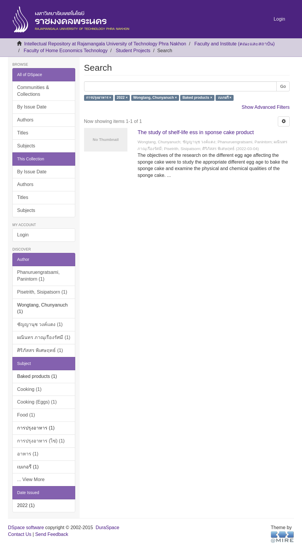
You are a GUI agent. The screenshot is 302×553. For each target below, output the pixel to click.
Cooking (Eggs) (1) (37, 401)
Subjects (26, 145)
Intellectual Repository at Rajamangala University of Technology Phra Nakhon (105, 43)
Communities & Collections (33, 91)
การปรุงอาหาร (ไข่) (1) (41, 440)
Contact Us (19, 534)
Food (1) (26, 414)
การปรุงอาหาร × (98, 98)
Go (283, 86)
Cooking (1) (29, 389)
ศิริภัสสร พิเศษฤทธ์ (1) (40, 350)
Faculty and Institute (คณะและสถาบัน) (234, 43)
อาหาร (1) (27, 453)
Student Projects (133, 50)
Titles (22, 132)
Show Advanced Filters (266, 107)
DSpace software (26, 527)
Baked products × (197, 98)
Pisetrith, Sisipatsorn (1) (42, 291)
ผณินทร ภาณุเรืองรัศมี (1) (43, 337)
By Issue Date (32, 106)
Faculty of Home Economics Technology (65, 50)
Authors (25, 119)
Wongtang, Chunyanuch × (155, 98)
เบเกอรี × (225, 98)
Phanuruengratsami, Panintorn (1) (38, 276)
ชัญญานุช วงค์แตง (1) (40, 324)
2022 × (122, 98)
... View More (31, 479)
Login (23, 234)
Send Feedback (51, 534)
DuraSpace (107, 527)
